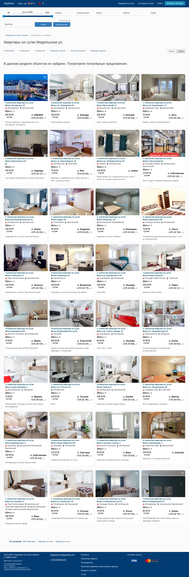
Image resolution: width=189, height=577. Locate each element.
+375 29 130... (176, 118)
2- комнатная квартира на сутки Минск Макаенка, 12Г (111, 218)
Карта (181, 51)
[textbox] (83, 13)
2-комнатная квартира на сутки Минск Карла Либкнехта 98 (65, 441)
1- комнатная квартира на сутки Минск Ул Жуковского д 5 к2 (111, 500)
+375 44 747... (176, 514)
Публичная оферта (89, 559)
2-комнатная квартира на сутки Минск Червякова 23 (65, 274)
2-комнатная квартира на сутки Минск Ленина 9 (111, 385)
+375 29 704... (176, 232)
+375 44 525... (84, 174)
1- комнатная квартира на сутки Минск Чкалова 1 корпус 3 (111, 441)
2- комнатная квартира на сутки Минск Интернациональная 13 (19, 218)
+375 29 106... (84, 514)
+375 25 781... (84, 400)
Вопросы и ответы (88, 570)
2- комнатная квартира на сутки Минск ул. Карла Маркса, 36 (65, 159)
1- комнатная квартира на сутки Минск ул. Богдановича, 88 (157, 385)
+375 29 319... (130, 232)
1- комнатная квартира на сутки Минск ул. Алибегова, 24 (65, 500)
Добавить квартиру (175, 3)
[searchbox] (63, 13)
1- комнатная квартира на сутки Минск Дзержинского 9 (19, 441)
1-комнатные (9, 51)
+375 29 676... (176, 400)
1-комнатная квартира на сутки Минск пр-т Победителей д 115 (111, 159)
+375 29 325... (84, 232)
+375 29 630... (130, 455)
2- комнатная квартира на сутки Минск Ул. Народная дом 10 (157, 330)
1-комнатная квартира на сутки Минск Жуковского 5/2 (19, 330)
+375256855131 (58, 560)
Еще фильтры (62, 24)
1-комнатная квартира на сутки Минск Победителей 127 (157, 500)
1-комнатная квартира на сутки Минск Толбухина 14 (19, 274)
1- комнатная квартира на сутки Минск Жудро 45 (65, 218)
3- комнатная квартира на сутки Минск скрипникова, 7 (157, 441)
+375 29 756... (38, 288)
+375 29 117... (176, 288)
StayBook (9, 3)
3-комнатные (40, 51)
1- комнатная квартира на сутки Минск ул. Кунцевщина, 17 (157, 104)
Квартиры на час (63, 541)
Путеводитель (87, 563)
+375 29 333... (38, 118)
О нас (83, 574)
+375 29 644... (84, 118)
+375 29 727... (38, 174)
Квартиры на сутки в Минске (27, 555)
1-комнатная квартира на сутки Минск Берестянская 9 (157, 274)
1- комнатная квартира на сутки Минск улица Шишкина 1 (19, 385)
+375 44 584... (130, 288)
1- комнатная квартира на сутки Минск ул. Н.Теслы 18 (65, 385)
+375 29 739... (38, 344)
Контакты (85, 555)
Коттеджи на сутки (146, 3)
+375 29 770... (84, 288)
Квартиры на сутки (126, 3)
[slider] (3, 16)
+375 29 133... (130, 400)
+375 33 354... (38, 232)
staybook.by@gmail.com (62, 555)
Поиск (43, 24)
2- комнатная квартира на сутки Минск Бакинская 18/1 (157, 218)
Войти (160, 3)
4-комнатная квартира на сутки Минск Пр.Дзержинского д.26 (65, 330)
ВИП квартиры (29, 541)
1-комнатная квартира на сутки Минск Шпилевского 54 (19, 159)
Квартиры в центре (57, 51)
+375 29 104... (84, 344)
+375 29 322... (130, 118)
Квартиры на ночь (45, 541)
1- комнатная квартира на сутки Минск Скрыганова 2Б (157, 159)
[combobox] (63, 13)
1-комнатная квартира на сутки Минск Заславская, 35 (19, 104)
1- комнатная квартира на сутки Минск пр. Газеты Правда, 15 (111, 330)
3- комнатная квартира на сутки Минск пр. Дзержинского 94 (111, 274)
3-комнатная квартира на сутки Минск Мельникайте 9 (111, 104)
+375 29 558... (84, 455)
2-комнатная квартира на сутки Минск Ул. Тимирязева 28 (65, 104)
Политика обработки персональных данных (99, 566)
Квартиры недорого (98, 51)
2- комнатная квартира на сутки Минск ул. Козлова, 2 (19, 500)
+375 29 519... (176, 344)
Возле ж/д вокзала (78, 51)
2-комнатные (24, 51)
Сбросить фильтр (64, 20)
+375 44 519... (38, 400)
